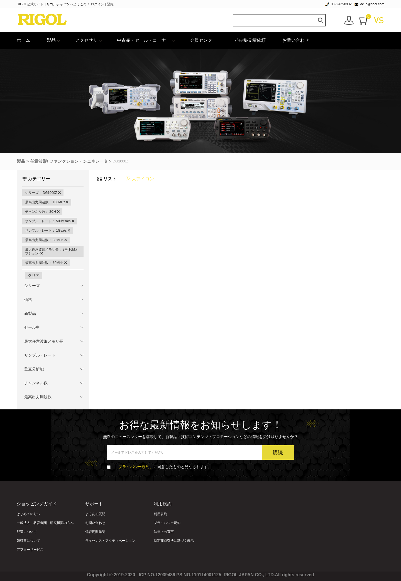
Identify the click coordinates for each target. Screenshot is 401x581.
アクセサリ (86, 40)
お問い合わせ (295, 40)
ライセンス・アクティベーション (110, 541)
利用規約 (160, 514)
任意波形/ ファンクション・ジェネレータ (68, 161)
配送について (27, 532)
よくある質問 (95, 514)
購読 (278, 452)
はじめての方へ (28, 514)
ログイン (97, 4)
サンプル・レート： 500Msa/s (49, 221)
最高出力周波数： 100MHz (47, 202)
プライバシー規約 (167, 523)
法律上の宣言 (164, 532)
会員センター (203, 40)
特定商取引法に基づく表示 (174, 541)
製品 (51, 40)
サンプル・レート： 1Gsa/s (47, 231)
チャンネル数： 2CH (42, 212)
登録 (110, 4)
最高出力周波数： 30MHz (46, 240)
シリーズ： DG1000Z (43, 193)
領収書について (28, 541)
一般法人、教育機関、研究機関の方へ (45, 523)
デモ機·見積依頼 (249, 40)
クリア (34, 275)
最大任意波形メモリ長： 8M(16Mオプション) (51, 251)
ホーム (23, 40)
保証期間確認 (95, 532)
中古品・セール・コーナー (143, 40)
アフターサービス (30, 550)
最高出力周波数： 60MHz (46, 263)
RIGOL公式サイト (31, 4)
